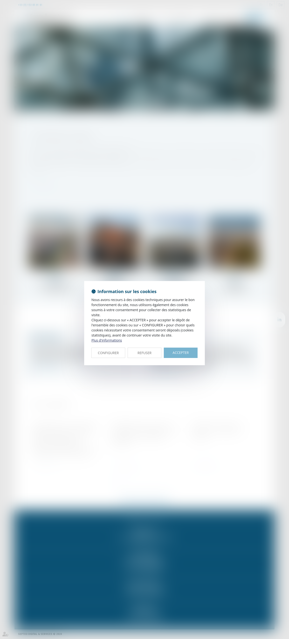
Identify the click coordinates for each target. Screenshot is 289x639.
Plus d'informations (106, 340)
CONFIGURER (108, 352)
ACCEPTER (181, 352)
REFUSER (144, 352)
